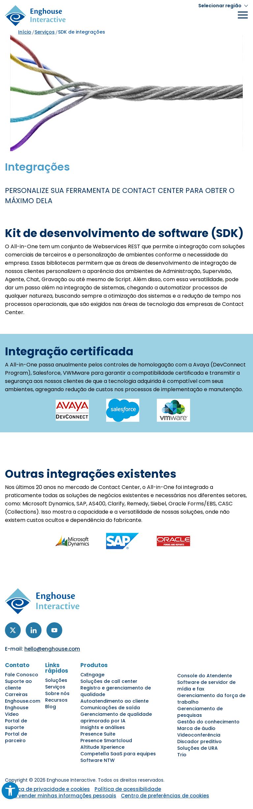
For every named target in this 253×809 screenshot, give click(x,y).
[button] (223, 6)
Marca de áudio (196, 728)
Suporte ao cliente (18, 684)
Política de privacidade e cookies (47, 789)
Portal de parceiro (16, 737)
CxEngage (92, 674)
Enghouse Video (16, 710)
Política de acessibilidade (128, 789)
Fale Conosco (21, 674)
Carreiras (16, 694)
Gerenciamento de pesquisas (200, 711)
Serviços (45, 32)
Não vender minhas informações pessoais (61, 795)
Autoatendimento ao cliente (114, 701)
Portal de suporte (16, 724)
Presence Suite (97, 734)
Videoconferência (198, 735)
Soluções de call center (108, 681)
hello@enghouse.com (52, 648)
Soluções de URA (197, 748)
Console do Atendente (204, 675)
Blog (50, 706)
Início (24, 32)
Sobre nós (57, 693)
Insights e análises (102, 727)
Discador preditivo (199, 741)
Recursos (56, 700)
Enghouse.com (22, 701)
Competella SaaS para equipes (118, 753)
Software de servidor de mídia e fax (206, 685)
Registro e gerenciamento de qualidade (115, 691)
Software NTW (97, 760)
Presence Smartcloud (106, 740)
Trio (181, 754)
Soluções (56, 680)
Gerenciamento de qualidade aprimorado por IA (116, 717)
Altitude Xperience (102, 747)
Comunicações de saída (110, 707)
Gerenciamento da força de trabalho (211, 698)
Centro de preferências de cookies (165, 795)
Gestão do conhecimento (208, 721)
